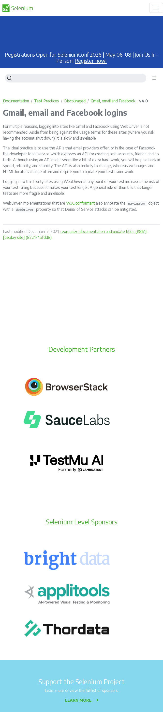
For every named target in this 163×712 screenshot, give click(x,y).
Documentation (16, 100)
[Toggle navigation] (156, 8)
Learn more (81, 700)
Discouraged (75, 100)
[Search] (75, 78)
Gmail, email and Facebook (113, 100)
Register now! (91, 60)
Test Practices (46, 100)
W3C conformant (80, 203)
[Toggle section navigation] (154, 78)
